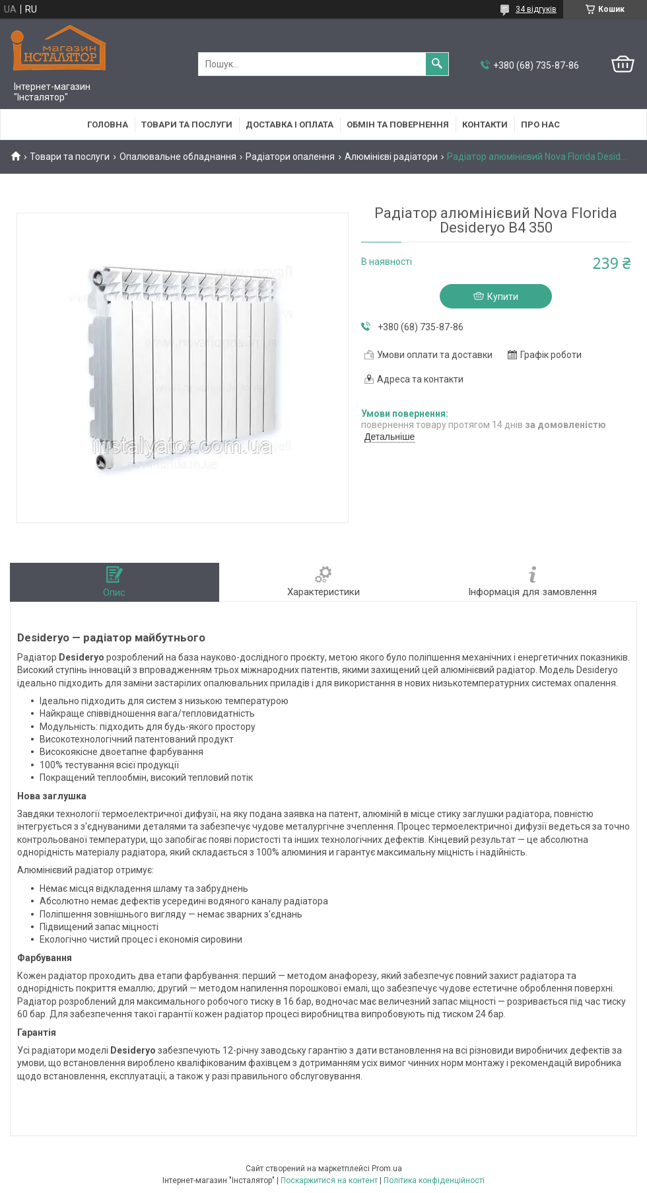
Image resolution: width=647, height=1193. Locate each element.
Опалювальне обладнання (177, 156)
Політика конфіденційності (434, 1180)
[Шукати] (437, 64)
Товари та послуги (186, 124)
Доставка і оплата (289, 124)
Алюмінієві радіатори (391, 156)
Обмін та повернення (398, 124)
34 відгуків (536, 9)
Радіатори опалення (290, 156)
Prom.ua (387, 1168)
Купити (502, 296)
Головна (107, 124)
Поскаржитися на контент (329, 1180)
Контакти (485, 124)
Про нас (540, 124)
